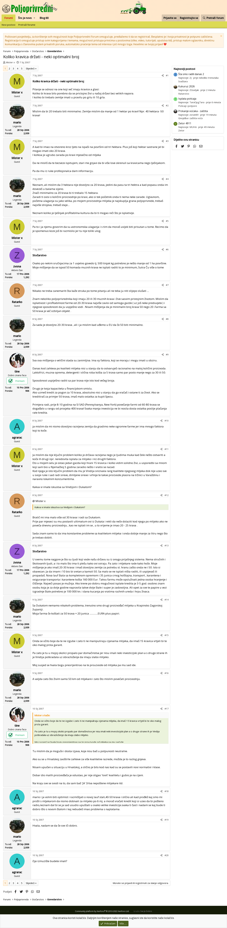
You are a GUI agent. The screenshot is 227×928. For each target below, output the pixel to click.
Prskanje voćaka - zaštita (193, 111)
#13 (167, 545)
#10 (167, 420)
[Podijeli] (163, 75)
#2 (167, 105)
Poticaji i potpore (187, 105)
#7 (167, 284)
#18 (167, 791)
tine (17, 371)
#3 (167, 141)
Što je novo (25, 18)
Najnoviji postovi (184, 69)
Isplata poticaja (187, 98)
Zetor (181, 130)
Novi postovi (8, 24)
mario (17, 122)
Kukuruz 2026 (186, 86)
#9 (167, 354)
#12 (167, 495)
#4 (167, 178)
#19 (167, 819)
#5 (167, 220)
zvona (17, 266)
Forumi (8, 18)
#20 (167, 855)
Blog (44, 18)
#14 (167, 599)
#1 (167, 75)
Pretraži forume (26, 24)
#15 (167, 635)
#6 (167, 249)
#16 (167, 673)
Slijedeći (30, 68)
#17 (167, 708)
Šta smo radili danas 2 (191, 74)
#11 (167, 449)
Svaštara (183, 81)
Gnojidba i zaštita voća (190, 118)
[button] (34, 17)
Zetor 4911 (184, 123)
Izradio (143, 911)
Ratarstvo (183, 93)
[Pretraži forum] (213, 17)
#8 (167, 318)
